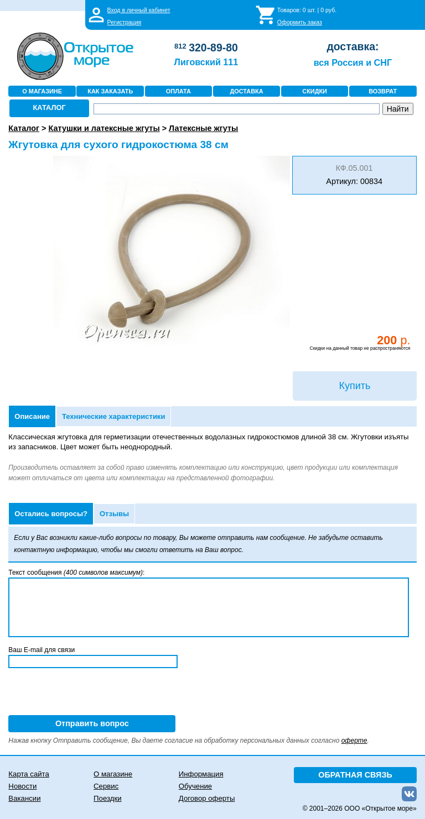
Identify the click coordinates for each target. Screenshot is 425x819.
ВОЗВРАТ (383, 91)
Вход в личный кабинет (138, 10)
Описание (32, 416)
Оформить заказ (299, 22)
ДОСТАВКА (246, 91)
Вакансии (24, 798)
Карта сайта (28, 774)
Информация (201, 774)
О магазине (113, 774)
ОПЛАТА (178, 91)
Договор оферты (207, 798)
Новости (22, 786)
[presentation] (92, 693)
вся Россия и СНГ (353, 62)
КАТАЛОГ (49, 107)
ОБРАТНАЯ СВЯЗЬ (355, 774)
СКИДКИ (314, 91)
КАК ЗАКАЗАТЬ (110, 91)
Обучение (195, 786)
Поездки (107, 798)
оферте (354, 740)
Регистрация (124, 22)
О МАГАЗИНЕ (42, 91)
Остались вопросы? (50, 514)
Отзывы (114, 514)
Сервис (106, 786)
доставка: (352, 46)
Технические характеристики (113, 416)
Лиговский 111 (206, 62)
